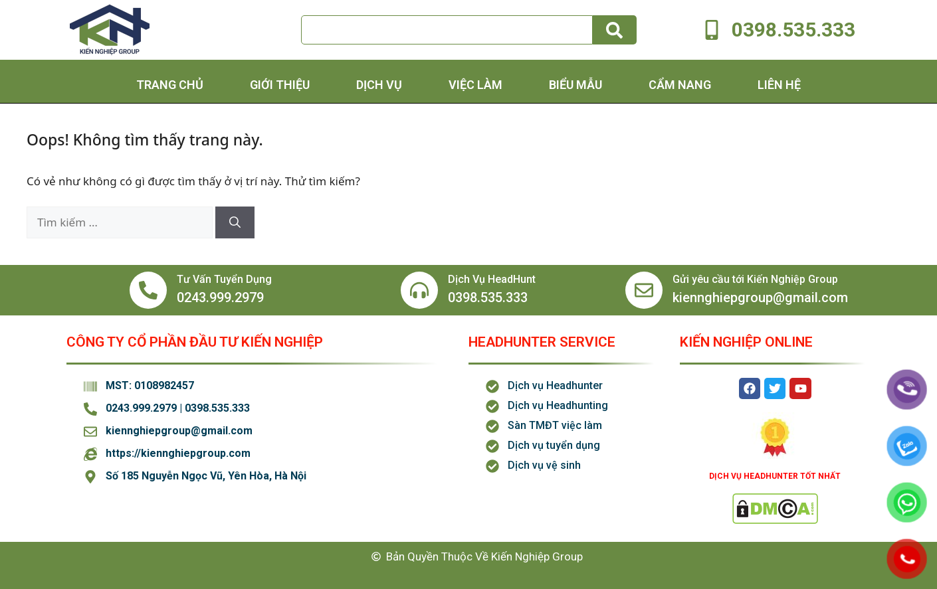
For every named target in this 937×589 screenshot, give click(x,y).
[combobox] (447, 29)
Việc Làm (475, 85)
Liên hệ (779, 85)
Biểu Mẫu (575, 85)
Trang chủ (169, 85)
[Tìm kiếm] (615, 29)
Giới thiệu (280, 85)
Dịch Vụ (379, 85)
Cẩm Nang (680, 85)
